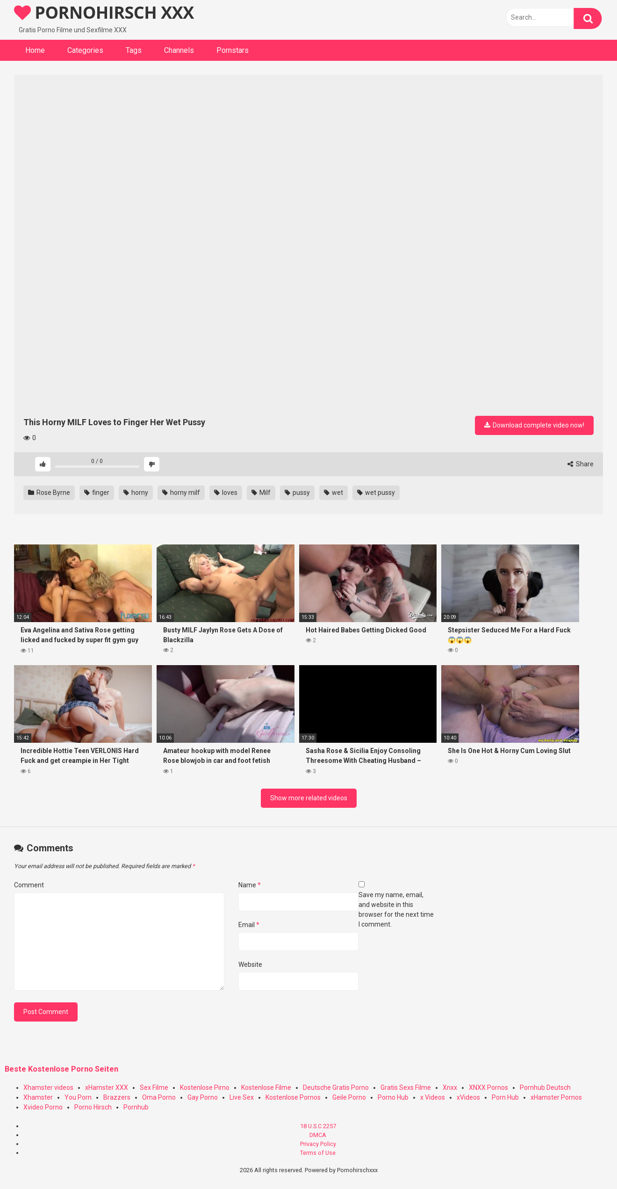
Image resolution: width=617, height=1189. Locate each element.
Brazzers (116, 1097)
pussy (297, 492)
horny (135, 492)
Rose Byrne (49, 492)
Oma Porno (159, 1097)
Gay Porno (202, 1097)
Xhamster (38, 1097)
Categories (85, 50)
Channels (179, 50)
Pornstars (232, 50)
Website (250, 964)
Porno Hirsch (93, 1107)
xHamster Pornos (556, 1097)
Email (248, 924)
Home (35, 50)
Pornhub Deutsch (545, 1087)
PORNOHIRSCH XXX (104, 12)
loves (225, 492)
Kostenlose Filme (266, 1087)
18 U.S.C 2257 (318, 1126)
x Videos (432, 1097)
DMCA (317, 1134)
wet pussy (376, 492)
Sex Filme (154, 1087)
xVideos (468, 1097)
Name (249, 885)
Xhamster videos (48, 1087)
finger (96, 492)
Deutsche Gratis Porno (336, 1087)
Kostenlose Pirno (205, 1087)
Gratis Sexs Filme (405, 1087)
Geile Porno (349, 1097)
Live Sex (242, 1097)
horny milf (181, 492)
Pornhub (136, 1107)
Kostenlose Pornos (293, 1097)
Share (580, 464)
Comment (29, 885)
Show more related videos (308, 798)
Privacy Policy (318, 1143)
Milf (261, 492)
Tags (134, 50)
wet (333, 492)
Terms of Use (318, 1152)
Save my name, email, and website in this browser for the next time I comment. (396, 909)
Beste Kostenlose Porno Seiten (61, 1069)
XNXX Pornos (488, 1087)
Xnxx (450, 1087)
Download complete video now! (534, 425)
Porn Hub (505, 1097)
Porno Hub (393, 1097)
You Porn (78, 1097)
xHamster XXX (106, 1087)
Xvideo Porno (43, 1107)
